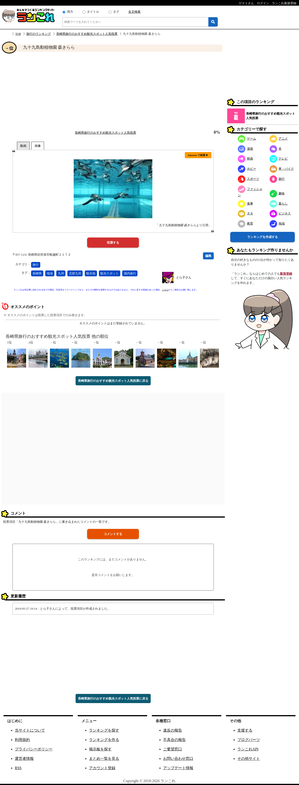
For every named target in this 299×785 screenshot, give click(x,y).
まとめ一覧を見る (104, 759)
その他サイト (248, 759)
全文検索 (134, 11)
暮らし (279, 203)
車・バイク (282, 168)
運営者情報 (24, 759)
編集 (208, 256)
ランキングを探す (104, 730)
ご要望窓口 (172, 749)
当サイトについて (30, 730)
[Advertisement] (113, 91)
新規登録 (286, 273)
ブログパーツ (248, 740)
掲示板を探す (100, 749)
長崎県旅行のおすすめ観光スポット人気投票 (86, 34)
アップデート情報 (178, 768)
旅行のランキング (38, 34)
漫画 (245, 148)
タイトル (93, 11)
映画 (245, 158)
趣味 (277, 193)
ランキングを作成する (262, 237)
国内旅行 (130, 273)
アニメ (279, 138)
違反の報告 (172, 730)
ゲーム (247, 138)
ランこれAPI (248, 749)
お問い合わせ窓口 (178, 759)
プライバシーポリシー (34, 749)
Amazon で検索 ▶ (198, 155)
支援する (244, 730)
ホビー (247, 168)
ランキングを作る (104, 740)
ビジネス (280, 213)
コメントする (113, 534)
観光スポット (109, 273)
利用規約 (22, 740)
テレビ (279, 158)
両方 (70, 11)
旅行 (35, 264)
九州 (61, 273)
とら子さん (183, 277)
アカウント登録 (102, 768)
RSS (18, 768)
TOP (18, 34)
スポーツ (248, 179)
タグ (116, 11)
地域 (50, 273)
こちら (165, 290)
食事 (245, 203)
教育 (245, 223)
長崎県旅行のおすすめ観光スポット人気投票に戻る (113, 380)
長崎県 (37, 273)
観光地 (90, 273)
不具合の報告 (174, 740)
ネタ (245, 213)
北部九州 (75, 273)
